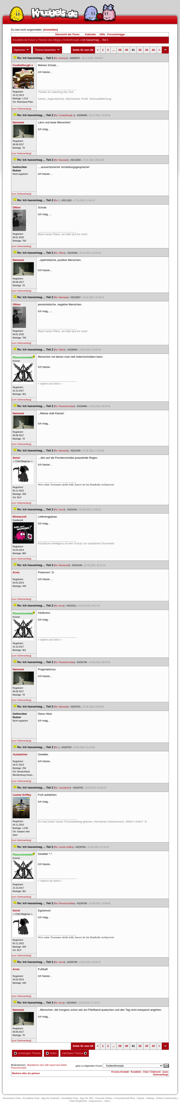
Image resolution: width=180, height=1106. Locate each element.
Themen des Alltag (49, 39)
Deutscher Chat (11, 1098)
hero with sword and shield (53, 1065)
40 (126, 49)
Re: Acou (59, 605)
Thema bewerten (47, 50)
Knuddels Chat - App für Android (41, 1098)
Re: (57, 200)
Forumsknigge (116, 34)
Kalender (90, 34)
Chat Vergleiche (78, 1101)
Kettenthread (71, 39)
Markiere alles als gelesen (26, 1073)
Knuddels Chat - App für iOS (77, 1098)
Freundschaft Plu (125, 1098)
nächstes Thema (74, 1053)
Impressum (95, 1101)
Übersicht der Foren (67, 34)
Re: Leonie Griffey (64, 847)
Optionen (22, 50)
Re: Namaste (61, 160)
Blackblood (32, 1065)
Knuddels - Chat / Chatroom (146, 1071)
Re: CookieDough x (64, 115)
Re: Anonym (61, 58)
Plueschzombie (18, 1067)
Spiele (140, 1098)
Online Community (166, 1098)
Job (107, 1101)
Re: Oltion (60, 253)
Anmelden (50, 29)
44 (153, 49)
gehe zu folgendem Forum (89, 1066)
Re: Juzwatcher (62, 787)
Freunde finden (103, 1098)
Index (51, 1053)
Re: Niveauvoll (62, 565)
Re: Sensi (59, 509)
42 (139, 49)
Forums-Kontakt (120, 1071)
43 (146, 49)
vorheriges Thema (27, 1053)
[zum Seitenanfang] (21, 108)
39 (119, 49)
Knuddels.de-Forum (24, 39)
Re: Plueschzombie (64, 406)
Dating (150, 1098)
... (113, 49)
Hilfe (102, 34)
